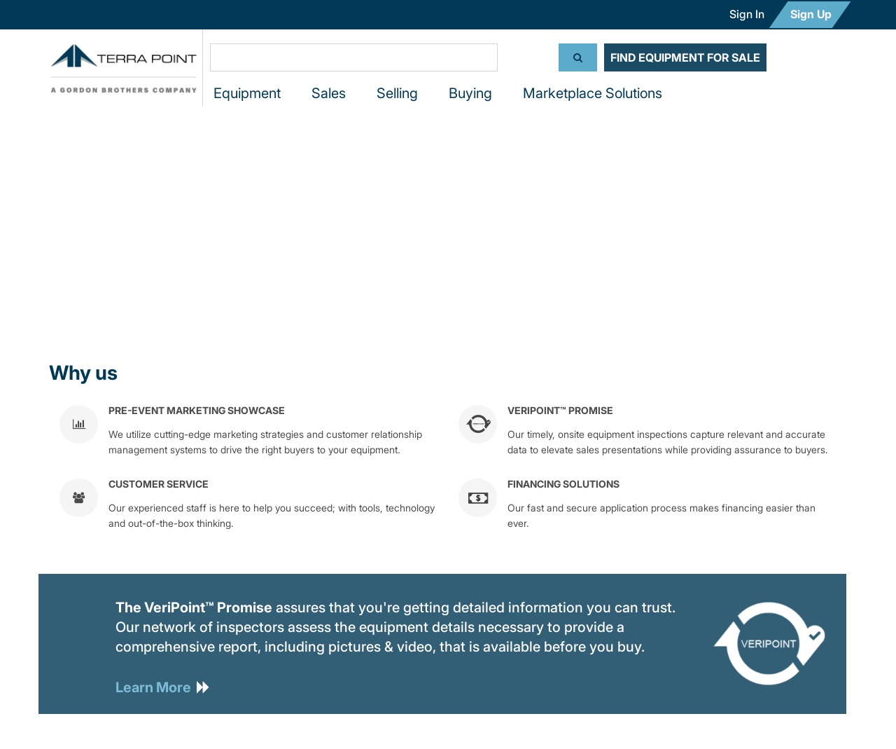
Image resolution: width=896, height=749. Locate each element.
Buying (470, 93)
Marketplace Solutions (592, 93)
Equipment (247, 93)
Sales (329, 93)
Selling (397, 93)
